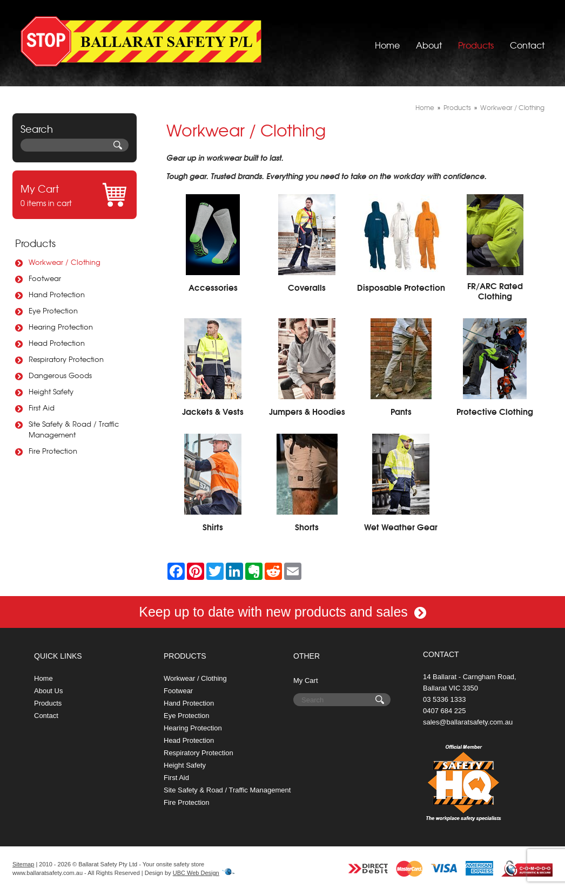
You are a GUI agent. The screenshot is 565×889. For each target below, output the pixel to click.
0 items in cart (75, 194)
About (429, 40)
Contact (527, 40)
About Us (48, 691)
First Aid (42, 407)
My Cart (305, 680)
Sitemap (23, 864)
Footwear (45, 278)
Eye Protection (53, 310)
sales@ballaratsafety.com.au (468, 722)
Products (476, 40)
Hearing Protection (61, 327)
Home (387, 40)
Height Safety (51, 391)
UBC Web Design (196, 873)
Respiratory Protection (66, 359)
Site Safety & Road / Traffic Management (74, 429)
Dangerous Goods (60, 375)
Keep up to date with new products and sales (282, 611)
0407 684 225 (444, 711)
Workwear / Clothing (64, 262)
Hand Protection (57, 294)
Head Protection (57, 343)
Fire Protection (53, 451)
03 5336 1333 (444, 699)
